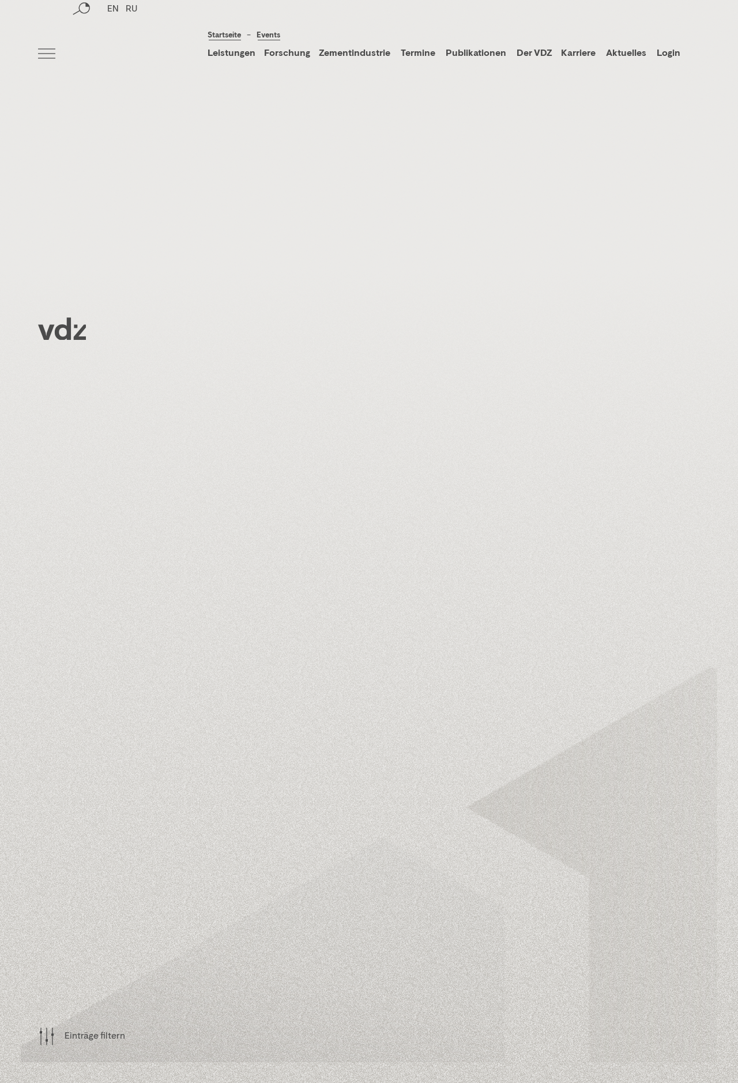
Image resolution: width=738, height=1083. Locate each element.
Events (268, 35)
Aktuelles (626, 53)
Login (668, 53)
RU (131, 54)
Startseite (224, 35)
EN (113, 54)
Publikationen (477, 53)
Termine (418, 53)
